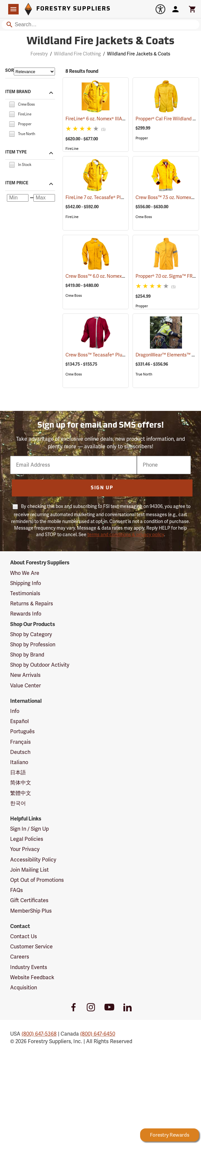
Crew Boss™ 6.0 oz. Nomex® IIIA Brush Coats (120, 276)
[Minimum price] (17, 198)
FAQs (16, 890)
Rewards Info (25, 614)
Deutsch (20, 752)
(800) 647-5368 (39, 1034)
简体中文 (20, 782)
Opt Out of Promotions (37, 880)
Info (14, 711)
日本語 (18, 772)
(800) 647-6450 (97, 1034)
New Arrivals (25, 675)
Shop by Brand (27, 655)
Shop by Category (31, 634)
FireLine (72, 149)
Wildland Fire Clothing (77, 54)
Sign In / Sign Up (29, 829)
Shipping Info (25, 583)
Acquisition (23, 987)
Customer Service (31, 946)
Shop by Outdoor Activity (39, 665)
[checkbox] (12, 104)
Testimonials (25, 593)
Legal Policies (26, 839)
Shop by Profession (32, 644)
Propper (142, 138)
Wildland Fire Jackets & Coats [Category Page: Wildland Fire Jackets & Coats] (100, 41)
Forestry (39, 54)
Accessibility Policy (33, 860)
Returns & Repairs (31, 603)
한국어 (18, 803)
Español (19, 721)
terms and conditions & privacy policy (125, 534)
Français (20, 742)
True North (144, 374)
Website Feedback (32, 977)
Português (22, 731)
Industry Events (28, 967)
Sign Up (102, 488)
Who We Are (24, 573)
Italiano (19, 762)
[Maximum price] (44, 198)
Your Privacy (25, 849)
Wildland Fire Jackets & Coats (138, 54)
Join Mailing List (29, 870)
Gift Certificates (29, 900)
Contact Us (23, 936)
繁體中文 (20, 793)
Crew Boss (144, 217)
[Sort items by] (34, 71)
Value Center (25, 685)
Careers (19, 957)
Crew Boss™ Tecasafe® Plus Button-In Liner (119, 355)
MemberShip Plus (31, 911)
